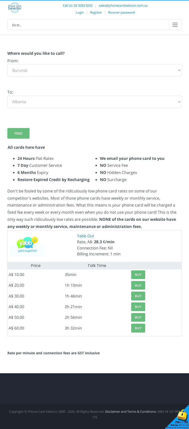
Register (96, 12)
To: (10, 92)
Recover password (121, 12)
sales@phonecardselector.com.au (123, 5)
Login (80, 12)
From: (12, 60)
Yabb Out (85, 236)
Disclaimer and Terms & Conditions (130, 411)
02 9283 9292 (83, 5)
